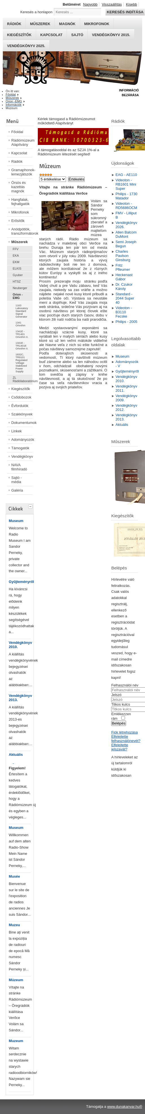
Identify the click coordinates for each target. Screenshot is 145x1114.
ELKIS (17, 268)
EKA (16, 255)
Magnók (67, 24)
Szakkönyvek (21, 414)
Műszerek (40, 24)
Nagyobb (90, 4)
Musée (14, 876)
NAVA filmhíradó (19, 467)
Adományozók (21, 439)
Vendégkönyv (21, 456)
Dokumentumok (21, 422)
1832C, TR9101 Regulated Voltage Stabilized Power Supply (21, 363)
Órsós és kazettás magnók (18, 186)
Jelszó (116, 695)
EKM (16, 262)
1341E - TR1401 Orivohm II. (22, 334)
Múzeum (16, 980)
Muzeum (16, 1041)
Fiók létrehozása (124, 732)
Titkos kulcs (120, 704)
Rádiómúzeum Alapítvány (21, 142)
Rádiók (14, 24)
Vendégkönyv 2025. (26, 46)
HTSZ (17, 281)
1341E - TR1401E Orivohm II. (22, 346)
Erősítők (18, 221)
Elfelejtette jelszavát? (119, 747)
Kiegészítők (19, 35)
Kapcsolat (51, 35)
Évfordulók (19, 406)
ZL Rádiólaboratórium (22, 379)
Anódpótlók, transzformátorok (21, 231)
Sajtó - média (16, 479)
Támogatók (20, 448)
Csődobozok (21, 397)
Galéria (17, 490)
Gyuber (18, 275)
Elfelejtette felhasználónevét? (125, 738)
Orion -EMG (18, 296)
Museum (16, 521)
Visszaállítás (112, 4)
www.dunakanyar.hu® (124, 1106)
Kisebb (131, 4)
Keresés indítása (125, 12)
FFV (16, 249)
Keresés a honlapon (36, 12)
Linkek (16, 431)
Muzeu (14, 925)
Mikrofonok (96, 24)
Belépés (118, 723)
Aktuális (16, 754)
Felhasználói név (124, 685)
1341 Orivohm (20, 324)
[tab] (31, 506)
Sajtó (77, 35)
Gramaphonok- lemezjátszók (21, 172)
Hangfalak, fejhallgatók (20, 201)
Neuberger (20, 288)
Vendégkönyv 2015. (111, 35)
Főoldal (17, 132)
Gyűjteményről (21, 582)
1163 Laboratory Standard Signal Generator (22, 311)
